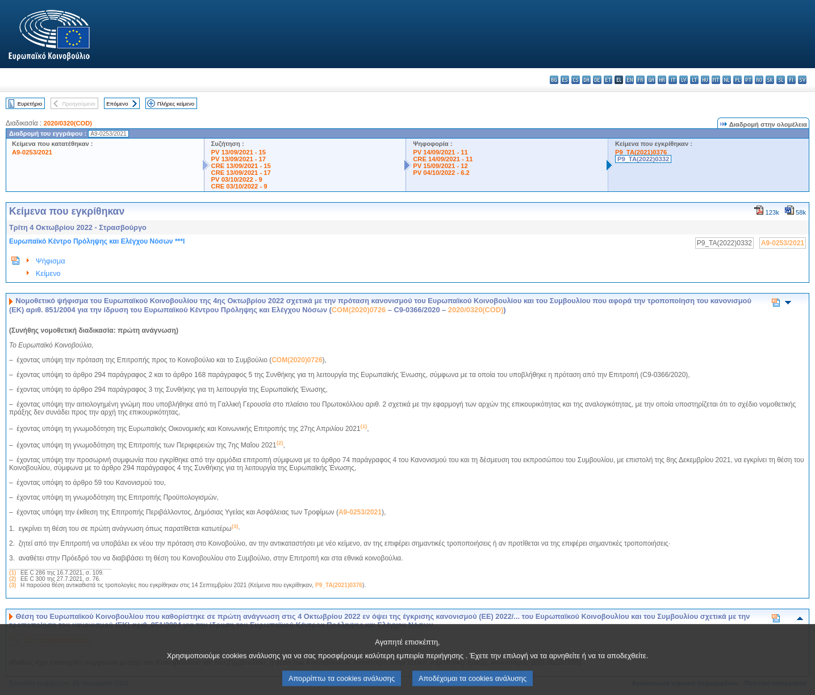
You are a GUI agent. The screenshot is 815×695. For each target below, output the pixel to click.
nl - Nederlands (726, 80)
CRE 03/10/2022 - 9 (239, 186)
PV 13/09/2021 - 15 (238, 152)
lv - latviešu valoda (683, 80)
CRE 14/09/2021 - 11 (443, 159)
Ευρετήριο (30, 104)
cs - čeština (575, 80)
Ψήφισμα (50, 261)
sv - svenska (802, 80)
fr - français (640, 80)
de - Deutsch (597, 80)
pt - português (748, 80)
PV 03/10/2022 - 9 (236, 179)
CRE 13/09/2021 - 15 (241, 165)
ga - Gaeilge (651, 80)
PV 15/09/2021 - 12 (440, 165)
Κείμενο (48, 273)
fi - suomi (791, 80)
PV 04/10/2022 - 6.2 (441, 172)
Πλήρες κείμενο (175, 104)
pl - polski (737, 80)
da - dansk (586, 80)
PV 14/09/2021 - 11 (440, 152)
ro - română (759, 80)
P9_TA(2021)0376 (641, 152)
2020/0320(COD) (68, 123)
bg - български (554, 80)
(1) (12, 573)
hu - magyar (705, 80)
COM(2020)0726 (359, 309)
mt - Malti (716, 80)
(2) (12, 579)
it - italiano (672, 80)
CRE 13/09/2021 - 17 (241, 172)
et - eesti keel (608, 80)
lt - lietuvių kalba (694, 80)
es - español (565, 80)
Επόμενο (117, 104)
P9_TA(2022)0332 (643, 159)
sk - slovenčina (770, 80)
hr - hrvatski (662, 80)
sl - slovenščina (780, 80)
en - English (629, 80)
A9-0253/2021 (32, 152)
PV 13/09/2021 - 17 (238, 159)
